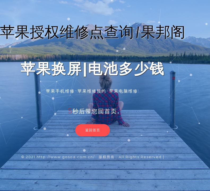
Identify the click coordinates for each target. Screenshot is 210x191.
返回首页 (92, 130)
